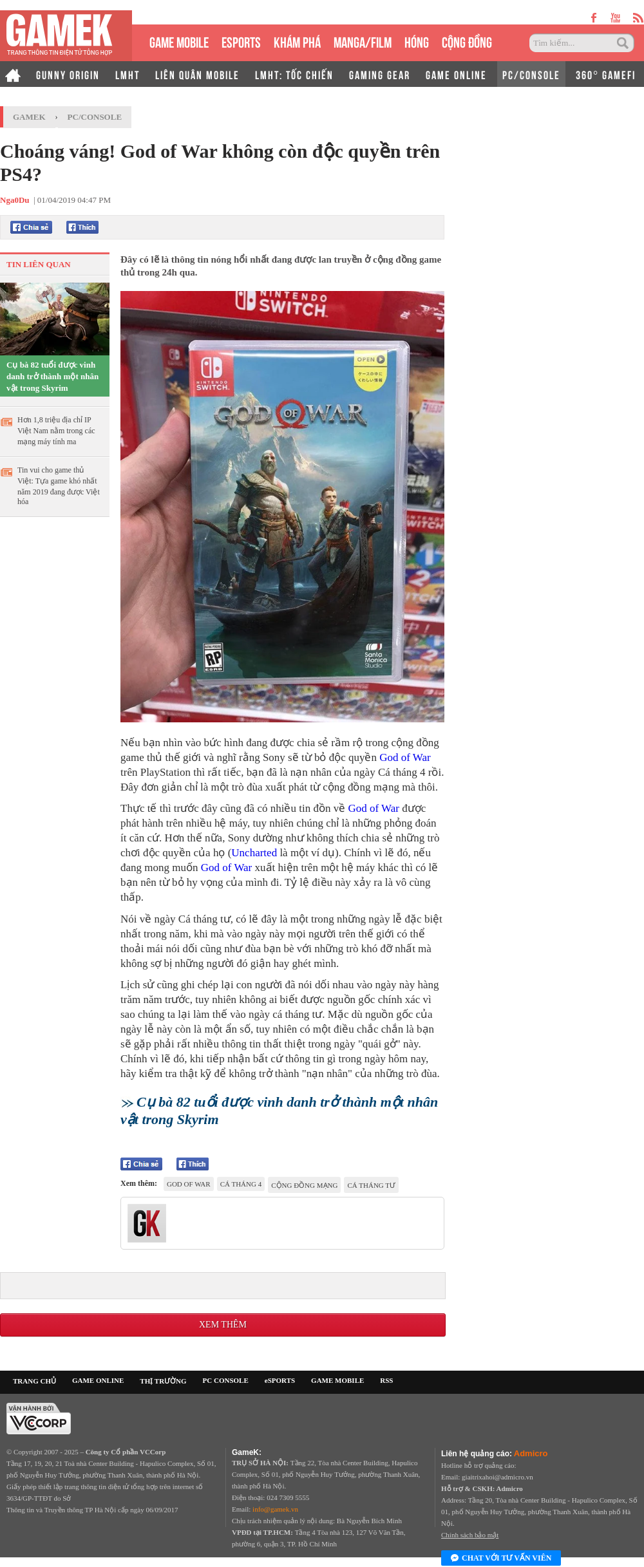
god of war (189, 1184)
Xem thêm (223, 1324)
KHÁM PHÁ (297, 41)
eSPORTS (241, 41)
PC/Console (95, 117)
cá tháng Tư (371, 1185)
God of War (405, 757)
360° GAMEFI (606, 74)
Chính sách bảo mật (469, 1535)
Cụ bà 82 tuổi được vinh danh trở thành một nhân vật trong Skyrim (52, 376)
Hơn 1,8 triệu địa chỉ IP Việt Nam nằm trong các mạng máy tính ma (56, 430)
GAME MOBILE (179, 41)
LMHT (127, 74)
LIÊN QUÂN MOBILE (197, 74)
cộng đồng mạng (304, 1185)
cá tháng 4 (241, 1184)
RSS (386, 1380)
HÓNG (416, 41)
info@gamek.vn (275, 1509)
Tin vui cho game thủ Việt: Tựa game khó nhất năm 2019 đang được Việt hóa (58, 485)
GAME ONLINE (456, 74)
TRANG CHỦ (34, 1381)
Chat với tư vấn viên (501, 1559)
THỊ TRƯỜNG (163, 1381)
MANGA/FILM (363, 41)
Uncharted (254, 853)
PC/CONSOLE (531, 74)
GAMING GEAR (379, 74)
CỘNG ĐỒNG (467, 41)
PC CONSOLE (226, 1380)
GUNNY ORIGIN (68, 74)
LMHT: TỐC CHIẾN (294, 74)
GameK (29, 117)
